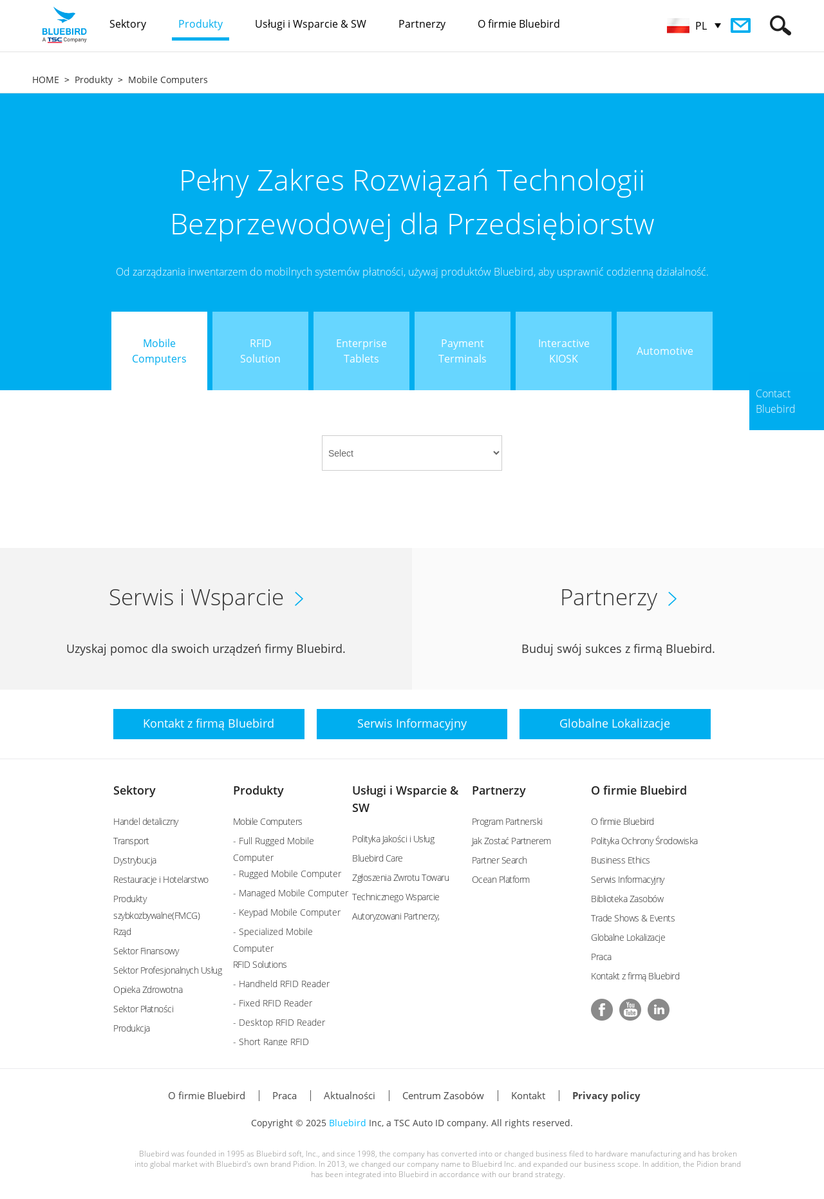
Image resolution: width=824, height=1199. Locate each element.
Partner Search (499, 860)
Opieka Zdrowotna (147, 989)
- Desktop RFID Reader (279, 1022)
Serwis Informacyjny (627, 879)
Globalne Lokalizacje (628, 937)
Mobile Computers (168, 79)
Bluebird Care (377, 858)
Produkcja (131, 1028)
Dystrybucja (134, 860)
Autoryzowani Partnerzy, (396, 916)
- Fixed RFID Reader (272, 1003)
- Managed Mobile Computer (290, 893)
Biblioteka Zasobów (627, 898)
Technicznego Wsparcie (396, 897)
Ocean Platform (501, 879)
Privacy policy (606, 1095)
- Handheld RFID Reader (281, 983)
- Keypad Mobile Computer (287, 912)
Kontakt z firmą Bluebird (635, 976)
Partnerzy (499, 790)
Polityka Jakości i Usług (393, 839)
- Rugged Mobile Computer (287, 873)
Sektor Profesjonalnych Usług (167, 970)
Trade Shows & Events (633, 918)
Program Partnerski (507, 821)
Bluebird (347, 1123)
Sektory (134, 790)
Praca (601, 956)
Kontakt (528, 1095)
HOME (45, 79)
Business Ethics (620, 860)
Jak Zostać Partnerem (511, 841)
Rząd (122, 931)
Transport (131, 841)
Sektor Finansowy (145, 951)
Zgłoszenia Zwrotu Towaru (400, 877)
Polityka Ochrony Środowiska (644, 841)
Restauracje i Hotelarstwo (161, 879)
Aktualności (349, 1095)
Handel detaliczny (145, 821)
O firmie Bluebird (639, 790)
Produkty (94, 79)
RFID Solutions (260, 964)
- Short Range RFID (271, 1041)
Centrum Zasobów (443, 1095)
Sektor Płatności (143, 1009)
